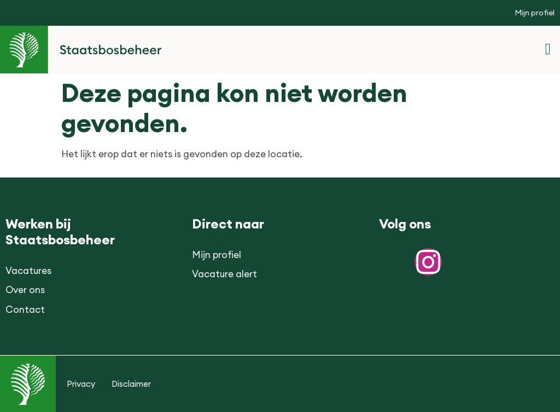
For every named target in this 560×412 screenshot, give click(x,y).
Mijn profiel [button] (535, 13)
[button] (548, 49)
